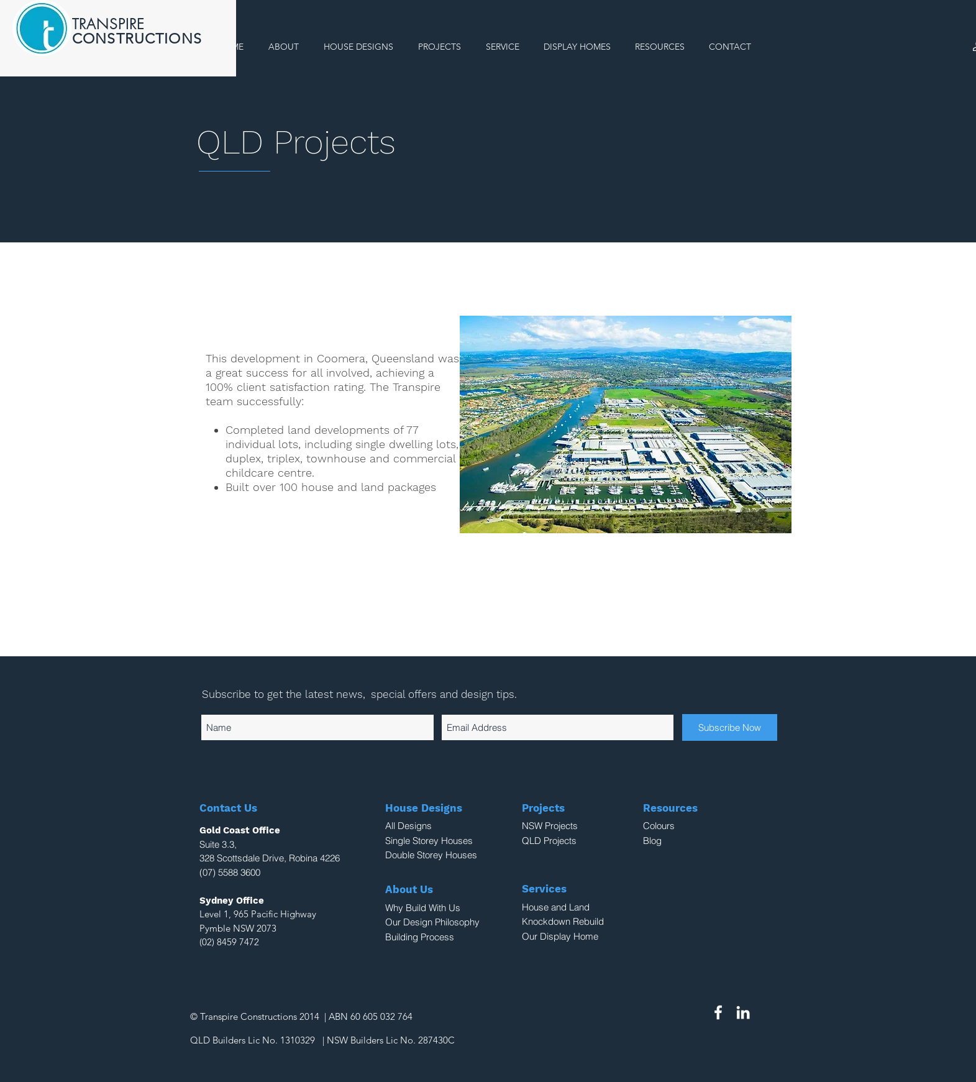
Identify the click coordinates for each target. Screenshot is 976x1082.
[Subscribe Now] (729, 727)
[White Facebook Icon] (718, 1012)
